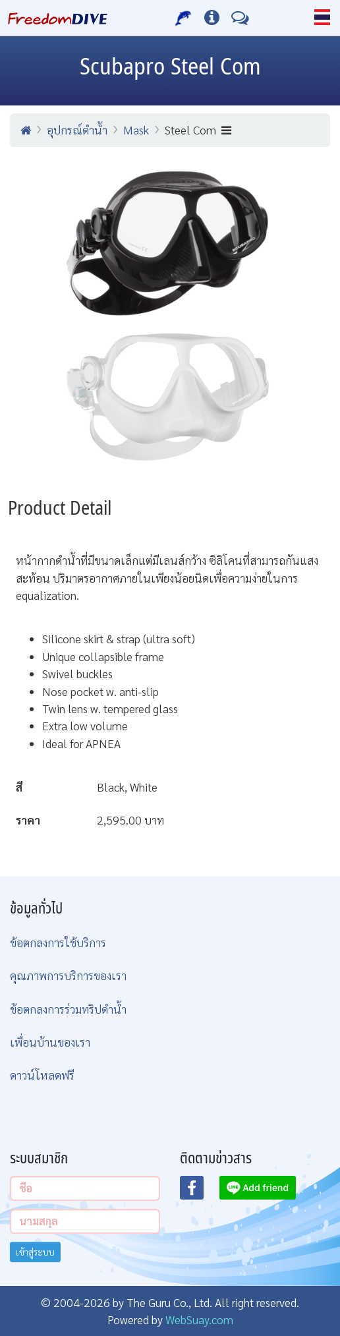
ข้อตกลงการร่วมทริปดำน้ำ (68, 1008)
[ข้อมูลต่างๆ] (211, 18)
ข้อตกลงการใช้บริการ (58, 942)
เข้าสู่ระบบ (35, 1252)
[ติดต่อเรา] (240, 18)
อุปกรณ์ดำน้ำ (77, 129)
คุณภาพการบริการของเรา (68, 975)
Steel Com (198, 129)
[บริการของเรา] (183, 18)
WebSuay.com (199, 1319)
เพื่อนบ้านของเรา (50, 1041)
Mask (136, 129)
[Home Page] (57, 18)
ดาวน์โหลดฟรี (42, 1074)
